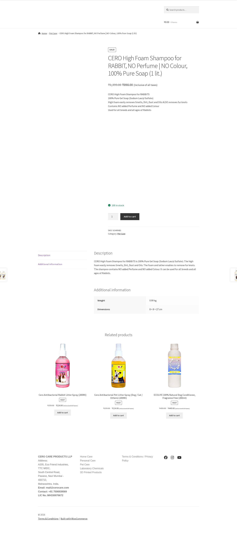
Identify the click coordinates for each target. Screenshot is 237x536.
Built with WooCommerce (74, 518)
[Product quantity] (113, 216)
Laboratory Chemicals (92, 468)
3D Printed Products (91, 472)
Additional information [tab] (50, 264)
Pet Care (53, 33)
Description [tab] (44, 255)
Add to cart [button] (62, 412)
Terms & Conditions (48, 518)
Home (44, 33)
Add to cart (130, 216)
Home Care (86, 456)
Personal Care (88, 460)
